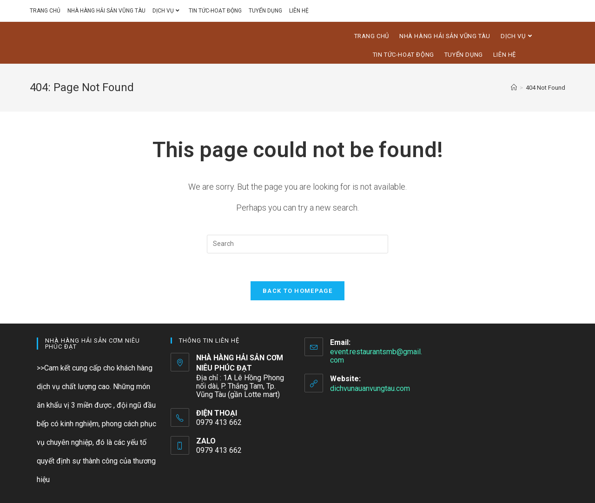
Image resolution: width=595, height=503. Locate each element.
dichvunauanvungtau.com (370, 388)
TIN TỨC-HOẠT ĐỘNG (215, 10)
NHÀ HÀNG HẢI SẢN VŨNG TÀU (106, 10)
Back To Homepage (297, 290)
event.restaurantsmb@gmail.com (376, 355)
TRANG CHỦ (45, 10)
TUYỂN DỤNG (265, 10)
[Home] (514, 87)
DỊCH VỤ (167, 10)
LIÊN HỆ (299, 10)
